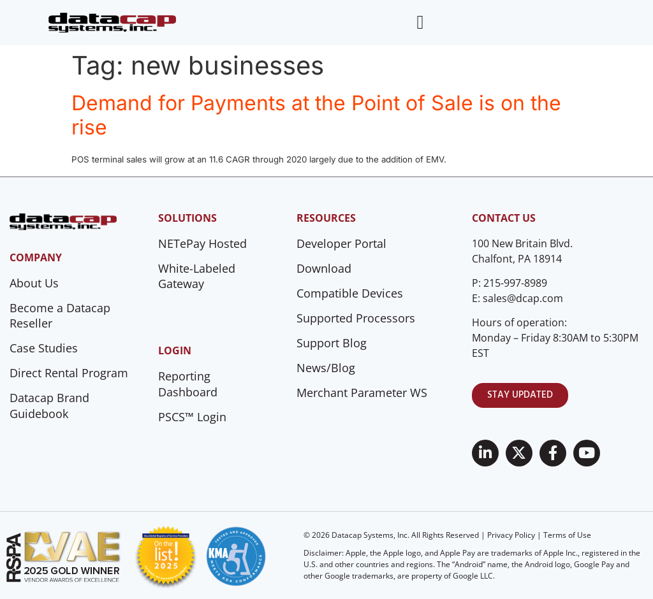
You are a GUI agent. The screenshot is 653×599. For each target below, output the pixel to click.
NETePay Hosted (202, 243)
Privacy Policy (511, 535)
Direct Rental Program (69, 372)
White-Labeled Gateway (196, 276)
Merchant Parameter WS (362, 392)
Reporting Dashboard (187, 384)
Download (324, 268)
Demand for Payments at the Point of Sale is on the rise (316, 115)
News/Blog (326, 367)
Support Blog (332, 342)
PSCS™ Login (192, 416)
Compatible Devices (350, 293)
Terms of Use (567, 535)
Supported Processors (356, 318)
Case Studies (44, 348)
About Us (34, 283)
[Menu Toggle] (419, 22)
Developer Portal (341, 243)
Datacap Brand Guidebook (49, 405)
